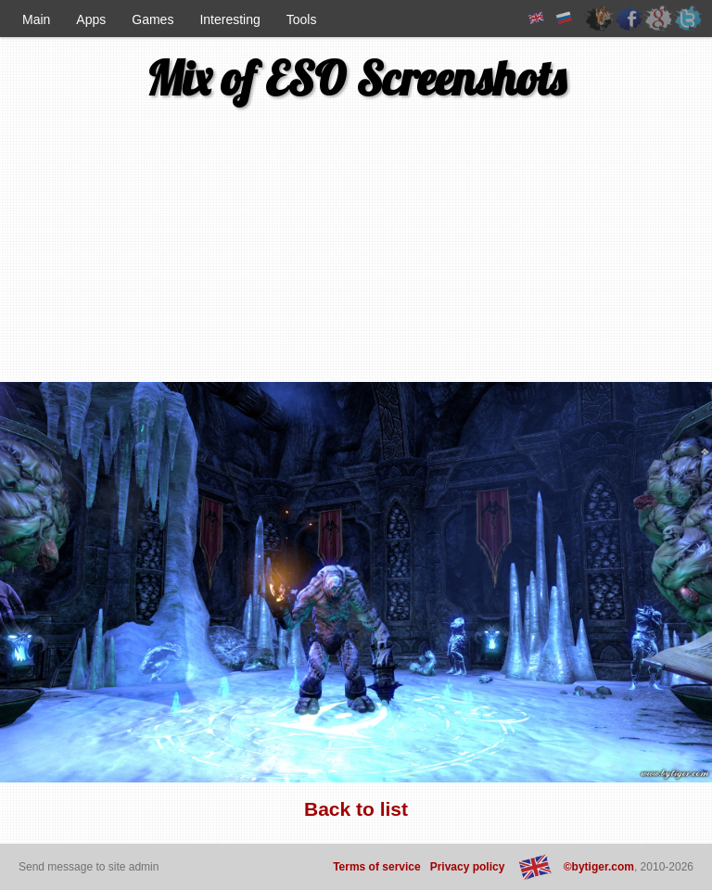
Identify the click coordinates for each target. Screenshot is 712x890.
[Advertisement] (118, 252)
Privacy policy (467, 866)
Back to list (356, 809)
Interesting (229, 19)
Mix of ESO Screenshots (356, 78)
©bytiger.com (599, 866)
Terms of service (377, 866)
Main (36, 19)
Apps (91, 19)
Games (152, 19)
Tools (301, 19)
